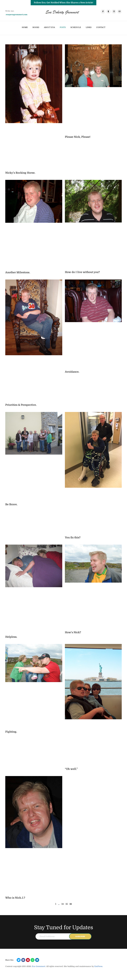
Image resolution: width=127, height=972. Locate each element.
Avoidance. (72, 371)
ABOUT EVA (49, 27)
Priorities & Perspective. (21, 404)
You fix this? (72, 537)
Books (36, 27)
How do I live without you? (82, 272)
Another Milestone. (17, 272)
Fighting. (11, 731)
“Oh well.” (71, 769)
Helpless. (11, 636)
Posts (63, 27)
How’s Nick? (73, 632)
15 (67, 904)
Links (88, 27)
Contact (100, 27)
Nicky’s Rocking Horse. (20, 172)
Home (25, 27)
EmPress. (98, 966)
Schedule (75, 27)
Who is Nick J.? (15, 897)
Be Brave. (11, 504)
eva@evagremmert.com (16, 14)
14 (63, 904)
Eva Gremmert (38, 966)
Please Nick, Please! (77, 136)
